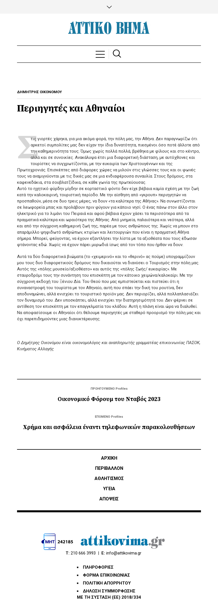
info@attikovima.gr (123, 553)
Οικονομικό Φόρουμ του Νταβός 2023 (109, 399)
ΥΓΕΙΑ (109, 488)
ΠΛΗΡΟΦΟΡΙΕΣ (98, 567)
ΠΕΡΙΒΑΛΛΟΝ (109, 468)
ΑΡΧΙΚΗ (109, 458)
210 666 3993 (83, 553)
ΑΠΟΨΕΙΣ (109, 499)
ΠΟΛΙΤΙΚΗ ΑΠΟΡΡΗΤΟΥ (107, 583)
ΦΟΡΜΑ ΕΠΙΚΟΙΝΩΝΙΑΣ (106, 575)
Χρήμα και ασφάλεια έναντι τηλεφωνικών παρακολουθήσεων (109, 427)
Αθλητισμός (109, 478)
